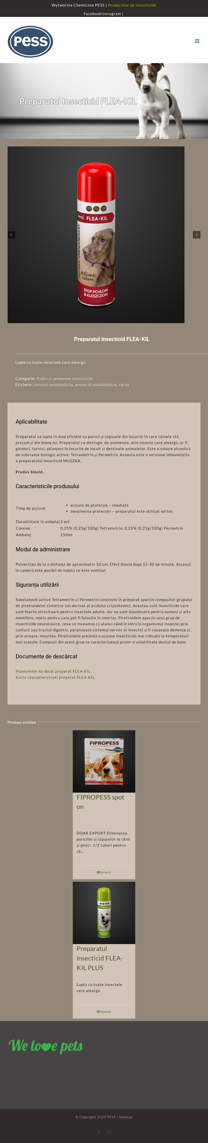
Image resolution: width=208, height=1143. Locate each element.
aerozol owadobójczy (53, 384)
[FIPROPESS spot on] (104, 758)
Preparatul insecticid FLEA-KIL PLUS (100, 958)
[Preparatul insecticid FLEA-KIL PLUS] (104, 910)
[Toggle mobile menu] (197, 41)
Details (105, 872)
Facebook (93, 13)
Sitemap (126, 1117)
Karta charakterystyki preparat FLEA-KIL (55, 677)
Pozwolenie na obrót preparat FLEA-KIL (53, 671)
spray (124, 384)
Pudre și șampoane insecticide (65, 378)
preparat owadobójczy (96, 384)
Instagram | (113, 13)
